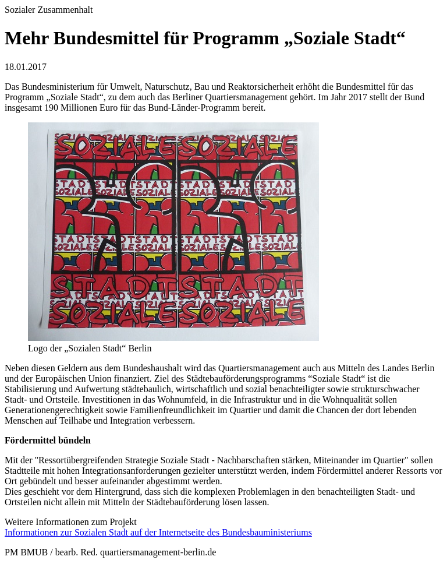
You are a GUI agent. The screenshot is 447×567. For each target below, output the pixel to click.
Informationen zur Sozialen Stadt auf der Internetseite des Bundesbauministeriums (158, 532)
